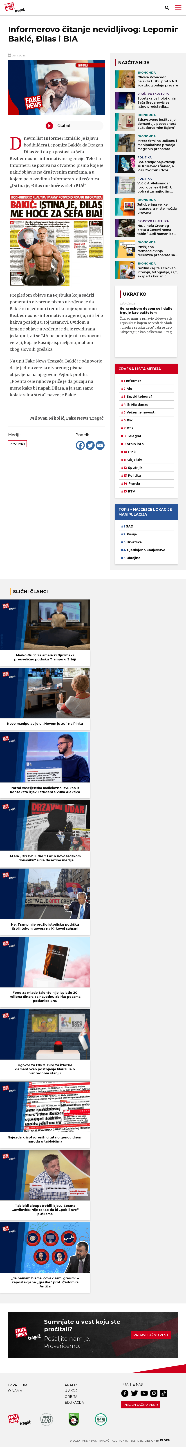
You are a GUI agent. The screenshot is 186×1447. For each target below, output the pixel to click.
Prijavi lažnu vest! (141, 1404)
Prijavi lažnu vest (150, 1335)
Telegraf (134, 436)
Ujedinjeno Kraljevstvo (146, 550)
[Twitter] (90, 445)
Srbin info (135, 444)
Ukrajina (133, 558)
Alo (129, 389)
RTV (131, 491)
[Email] (100, 445)
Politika (134, 476)
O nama (15, 1391)
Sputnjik (135, 468)
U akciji (71, 1391)
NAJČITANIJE (133, 62)
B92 (130, 428)
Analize (72, 1385)
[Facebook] (80, 445)
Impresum (17, 1385)
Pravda (134, 483)
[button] (178, 7)
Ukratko (134, 294)
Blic (130, 420)
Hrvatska (134, 542)
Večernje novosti (141, 412)
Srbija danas (137, 404)
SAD (129, 526)
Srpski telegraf (139, 397)
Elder (165, 1440)
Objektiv (134, 460)
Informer (17, 443)
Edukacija (74, 1403)
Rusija (132, 534)
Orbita (71, 1397)
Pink (132, 452)
